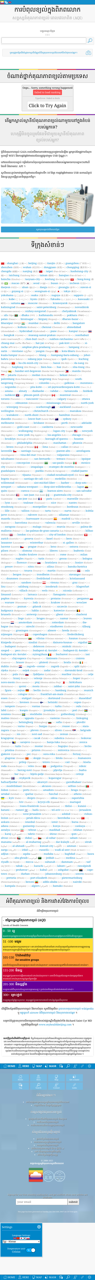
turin (45, 558)
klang (42, 355)
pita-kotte (36, 387)
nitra (34, 566)
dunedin (11, 418)
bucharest (67, 654)
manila (81, 371)
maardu (10, 518)
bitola (64, 758)
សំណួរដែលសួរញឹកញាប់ (46, 1170)
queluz (34, 794)
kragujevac (14, 738)
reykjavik (31, 778)
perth (68, 422)
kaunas (78, 638)
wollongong (33, 430)
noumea (11, 714)
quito (8, 490)
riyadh (10, 861)
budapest (16, 646)
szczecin (67, 606)
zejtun (21, 690)
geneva (32, 538)
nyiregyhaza (40, 654)
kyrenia (34, 598)
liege (24, 618)
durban (30, 873)
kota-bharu (75, 351)
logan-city (63, 430)
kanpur (78, 331)
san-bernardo (42, 458)
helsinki (58, 702)
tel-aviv (62, 809)
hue (62, 367)
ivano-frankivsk (40, 806)
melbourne (14, 422)
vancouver (38, 398)
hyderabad (32, 331)
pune (57, 331)
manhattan (59, 442)
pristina (15, 750)
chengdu (9, 271)
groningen (28, 630)
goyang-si (20, 291)
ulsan (28, 287)
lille (10, 510)
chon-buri (34, 339)
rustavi (20, 809)
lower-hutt (41, 418)
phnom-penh (37, 395)
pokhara (75, 315)
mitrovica (69, 750)
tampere (15, 706)
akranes (52, 786)
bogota (9, 478)
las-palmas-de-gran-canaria (52, 530)
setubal (10, 794)
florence (27, 562)
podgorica (62, 766)
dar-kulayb (67, 841)
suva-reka (55, 754)
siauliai (37, 642)
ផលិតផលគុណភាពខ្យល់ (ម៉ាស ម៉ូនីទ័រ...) (47, 1187)
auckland (71, 407)
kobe (17, 299)
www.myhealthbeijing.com (55, 1024)
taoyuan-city (32, 279)
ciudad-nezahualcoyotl (65, 474)
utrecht (35, 626)
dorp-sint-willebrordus (57, 486)
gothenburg (73, 714)
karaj (13, 833)
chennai (52, 327)
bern (72, 538)
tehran (35, 829)
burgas (47, 726)
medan (43, 375)
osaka (38, 295)
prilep (27, 762)
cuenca (30, 490)
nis (21, 734)
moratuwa (86, 383)
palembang (17, 379)
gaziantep (35, 826)
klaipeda (11, 642)
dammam (70, 861)
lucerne (10, 546)
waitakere (12, 415)
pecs (21, 650)
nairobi (82, 881)
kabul (46, 869)
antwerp (38, 614)
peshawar (25, 869)
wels (48, 590)
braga (78, 790)
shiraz (57, 833)
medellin (66, 478)
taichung (22, 275)
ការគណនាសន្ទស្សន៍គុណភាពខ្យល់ (47, 1180)
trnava (32, 570)
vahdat (54, 391)
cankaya (80, 826)
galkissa (69, 383)
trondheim (50, 574)
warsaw (16, 602)
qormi (22, 686)
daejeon (9, 287)
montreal (71, 395)
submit (73, 1240)
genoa (67, 558)
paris (53, 498)
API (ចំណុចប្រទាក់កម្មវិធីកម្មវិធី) (47, 1190)
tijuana (31, 474)
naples (24, 558)
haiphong (24, 367)
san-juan (34, 494)
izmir (58, 822)
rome (67, 554)
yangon (45, 351)
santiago (35, 450)
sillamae (69, 514)
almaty (23, 391)
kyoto (37, 299)
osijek (30, 670)
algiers (40, 885)
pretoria (15, 877)
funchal (58, 794)
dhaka (28, 315)
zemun (68, 734)
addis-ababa (55, 881)
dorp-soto (80, 482)
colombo (48, 383)
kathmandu (50, 315)
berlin (41, 690)
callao (70, 446)
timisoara (58, 658)
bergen (22, 574)
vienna (58, 582)
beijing (35, 263)
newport (6, 486)
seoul (39, 283)
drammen (18, 578)
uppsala (34, 718)
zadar (51, 670)
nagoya (59, 295)
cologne (26, 694)
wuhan (31, 267)
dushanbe (38, 391)
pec (32, 754)
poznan (22, 606)
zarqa (8, 849)
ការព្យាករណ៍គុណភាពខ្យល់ (47, 1183)
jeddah (53, 857)
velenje (50, 678)
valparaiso (69, 454)
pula (19, 674)
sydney (70, 418)
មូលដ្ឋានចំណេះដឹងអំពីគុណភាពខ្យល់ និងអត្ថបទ (47, 1157)
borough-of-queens (56, 438)
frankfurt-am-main (63, 694)
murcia (65, 526)
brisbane (44, 422)
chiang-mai (16, 343)
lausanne (12, 542)
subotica (64, 738)
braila (71, 662)
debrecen (44, 646)
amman (77, 846)
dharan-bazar (70, 319)
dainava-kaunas (62, 642)
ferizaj (81, 754)
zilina (54, 566)
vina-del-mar (35, 454)
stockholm (42, 714)
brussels (10, 614)
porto (30, 790)
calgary (66, 398)
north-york (87, 402)
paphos (9, 598)
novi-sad (43, 734)
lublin (40, 610)
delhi (61, 323)
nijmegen (12, 634)
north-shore (39, 415)
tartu (51, 510)
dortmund (60, 698)
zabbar (58, 686)
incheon (78, 283)
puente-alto (63, 450)
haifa (39, 809)
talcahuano (14, 458)
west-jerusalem (39, 814)
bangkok (13, 335)
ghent (63, 614)
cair (71, 762)
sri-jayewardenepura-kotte (69, 387)
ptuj (48, 682)
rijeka (8, 670)
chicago (81, 435)
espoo (81, 702)
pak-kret (69, 343)
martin (61, 570)
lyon (11, 502)
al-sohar (55, 837)
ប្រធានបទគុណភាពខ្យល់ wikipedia (76, 1008)
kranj (20, 678)
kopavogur (60, 778)
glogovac (15, 758)
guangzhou (76, 263)
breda (69, 630)
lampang (78, 347)
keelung (57, 279)
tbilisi (68, 806)
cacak (41, 738)
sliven (63, 730)
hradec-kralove (37, 554)
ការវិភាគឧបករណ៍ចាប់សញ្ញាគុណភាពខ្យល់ (47, 1163)
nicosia (72, 590)
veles (35, 766)
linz (6, 586)
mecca (32, 861)
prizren (42, 750)
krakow (60, 602)
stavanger (81, 574)
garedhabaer (79, 782)
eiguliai (82, 642)
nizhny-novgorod (41, 311)
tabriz (35, 833)
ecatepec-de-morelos (67, 466)
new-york (29, 435)
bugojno (68, 746)
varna (25, 726)
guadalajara (15, 470)
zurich (9, 538)
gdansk (42, 606)
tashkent (10, 395)
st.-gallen (74, 542)
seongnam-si (45, 291)
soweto (84, 873)
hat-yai (45, 343)
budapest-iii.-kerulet (75, 650)
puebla (50, 470)
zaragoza (16, 526)
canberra (53, 426)
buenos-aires (59, 490)
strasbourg (14, 506)
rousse (69, 726)
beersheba (69, 818)
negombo (14, 387)
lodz (39, 602)
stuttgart (32, 698)
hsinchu (10, 279)
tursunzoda (71, 391)
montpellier (47, 506)
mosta (40, 686)
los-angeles (57, 435)
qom (76, 833)
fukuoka (61, 299)
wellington (14, 411)
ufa (9, 315)
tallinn (30, 510)
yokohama (13, 295)
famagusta (67, 594)
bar (19, 774)
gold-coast (26, 426)
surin (4, 351)
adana (9, 826)
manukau (81, 411)
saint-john (80, 686)
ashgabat (68, 869)
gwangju (67, 287)
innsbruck (57, 586)
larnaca (37, 594)
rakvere (40, 514)
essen (8, 698)
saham (78, 837)
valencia (55, 522)
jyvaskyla (55, 710)
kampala (15, 885)
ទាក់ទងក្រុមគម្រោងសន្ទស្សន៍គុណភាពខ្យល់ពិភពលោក (47, 1140)
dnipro (36, 798)
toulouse (34, 502)
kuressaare (39, 518)
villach (27, 590)
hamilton (70, 415)
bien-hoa (46, 367)
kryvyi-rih (51, 802)
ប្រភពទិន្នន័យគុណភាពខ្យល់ (47, 1177)
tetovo (51, 762)
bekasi (68, 375)
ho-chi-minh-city (33, 363)
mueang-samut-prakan (49, 335)
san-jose (28, 498)
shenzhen (10, 267)
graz (78, 582)
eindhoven (63, 626)
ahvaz (8, 837)
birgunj (48, 319)
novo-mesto (15, 682)
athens (82, 794)
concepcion (30, 462)
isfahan (82, 829)
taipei (55, 271)
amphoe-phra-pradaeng (43, 347)
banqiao (70, 275)
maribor (72, 674)
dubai (31, 837)
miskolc (71, 646)
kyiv (15, 798)
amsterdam (32, 622)
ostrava (79, 546)
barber (65, 482)
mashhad (58, 829)
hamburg (66, 690)
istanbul (35, 822)
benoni (30, 881)
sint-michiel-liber (44, 482)
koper (80, 678)
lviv (25, 802)
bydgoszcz (13, 610)
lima (49, 446)
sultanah (50, 861)
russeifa (44, 849)
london (30, 534)
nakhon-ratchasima (68, 339)
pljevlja (63, 770)
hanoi (61, 363)
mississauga (60, 402)
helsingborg (33, 722)
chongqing (76, 267)
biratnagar (27, 319)
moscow (38, 303)
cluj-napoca (26, 658)
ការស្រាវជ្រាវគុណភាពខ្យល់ (46, 1150)
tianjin (54, 263)
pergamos (83, 598)
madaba (51, 853)
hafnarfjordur (16, 782)
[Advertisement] (47, 1054)
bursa (79, 822)
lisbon (9, 790)
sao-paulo (62, 462)
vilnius (49, 638)
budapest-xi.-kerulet (45, 650)
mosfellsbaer (21, 786)
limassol (11, 594)
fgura (8, 690)
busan (57, 283)
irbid (27, 849)
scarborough (43, 407)
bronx (20, 446)
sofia (63, 722)
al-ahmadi (23, 846)
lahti (7, 710)
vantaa (40, 706)
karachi (42, 865)
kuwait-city (51, 846)
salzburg (28, 586)
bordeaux (78, 506)
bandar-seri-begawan (39, 371)
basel (53, 538)
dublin (9, 666)
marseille (78, 498)
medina (74, 857)
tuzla (22, 746)
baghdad (73, 853)
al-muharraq (38, 841)
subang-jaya (42, 359)
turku (62, 706)
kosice (83, 562)
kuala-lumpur (17, 355)
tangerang (54, 379)
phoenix (83, 442)
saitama (15, 303)
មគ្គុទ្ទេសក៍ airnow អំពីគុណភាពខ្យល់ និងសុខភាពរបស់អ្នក (47, 1012)
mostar (43, 746)
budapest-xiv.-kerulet (13, 654)
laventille (6, 450)
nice (57, 502)
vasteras (60, 718)
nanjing (30, 271)
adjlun (9, 853)
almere (52, 630)
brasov (24, 662)
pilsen (8, 550)
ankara (10, 822)
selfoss (76, 786)
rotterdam (64, 622)
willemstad (14, 482)
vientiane (21, 351)
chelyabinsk (76, 311)
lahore (64, 865)
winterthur (43, 542)
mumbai (38, 323)
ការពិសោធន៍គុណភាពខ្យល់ (47, 1160)
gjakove (11, 754)
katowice (65, 610)
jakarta (17, 375)
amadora (54, 790)
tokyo (70, 291)
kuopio (29, 710)
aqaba (30, 853)
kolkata (27, 327)
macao (18, 283)
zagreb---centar (36, 666)
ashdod (70, 814)
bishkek (88, 391)
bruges (45, 618)
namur (68, 618)
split (80, 666)
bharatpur (11, 323)
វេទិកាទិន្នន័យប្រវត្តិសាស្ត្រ (47, 1193)
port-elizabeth (43, 877)
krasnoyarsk (67, 303)
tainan (47, 275)
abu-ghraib (26, 857)
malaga (42, 526)
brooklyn (22, 438)
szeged (5, 650)
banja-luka (60, 742)
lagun (80, 486)
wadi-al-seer (70, 849)
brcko (88, 746)
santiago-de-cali (36, 478)
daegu (46, 287)
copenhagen (47, 634)
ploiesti (48, 662)
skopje (41, 758)
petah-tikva (38, 818)
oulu (82, 706)
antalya (10, 829)
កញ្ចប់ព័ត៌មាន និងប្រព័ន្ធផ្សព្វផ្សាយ (47, 1144)
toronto (10, 398)
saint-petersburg (53, 307)
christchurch (48, 411)
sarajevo (30, 742)
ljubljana (44, 674)
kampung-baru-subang (65, 355)
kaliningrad (16, 307)
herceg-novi (32, 770)
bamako (63, 885)
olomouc (33, 550)
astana (9, 391)
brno (57, 546)
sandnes (31, 582)
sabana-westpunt (27, 486)
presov (13, 566)
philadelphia (32, 442)
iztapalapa (37, 466)
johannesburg (57, 873)
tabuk (22, 865)
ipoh (67, 359)
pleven (40, 730)
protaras (61, 598)
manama (10, 841)
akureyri (48, 782)
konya (61, 826)
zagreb (59, 666)
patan (8, 319)
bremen (29, 702)
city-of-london (66, 534)
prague (36, 546)
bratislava (57, 562)
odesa (58, 798)
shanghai (15, 263)
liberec (59, 550)
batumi (5, 809)
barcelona (27, 522)
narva (72, 510)
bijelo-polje (50, 774)
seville (80, 522)
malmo (9, 718)
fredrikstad (50, 578)
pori (78, 710)
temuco (65, 458)
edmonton (27, 402)
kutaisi (82, 806)
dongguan (53, 267)
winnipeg (18, 407)
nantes (77, 502)
